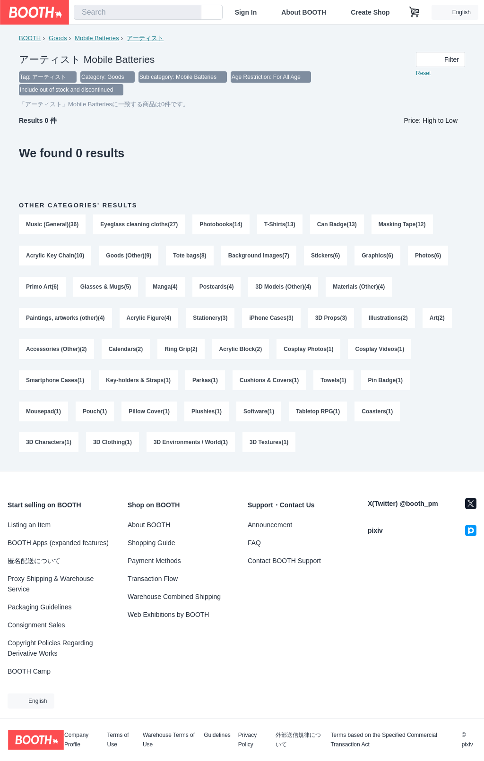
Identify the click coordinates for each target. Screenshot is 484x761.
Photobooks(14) (220, 225)
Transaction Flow (153, 578)
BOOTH (30, 38)
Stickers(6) (325, 256)
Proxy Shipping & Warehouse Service (51, 584)
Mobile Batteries (97, 38)
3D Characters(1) (48, 443)
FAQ (254, 543)
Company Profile (76, 739)
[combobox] (137, 12)
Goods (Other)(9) (128, 256)
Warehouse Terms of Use (169, 739)
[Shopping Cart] (414, 12)
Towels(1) (333, 381)
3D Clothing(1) (112, 443)
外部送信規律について (298, 739)
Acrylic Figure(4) (149, 319)
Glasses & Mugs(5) (105, 287)
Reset (423, 73)
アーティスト (145, 38)
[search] (192, 12)
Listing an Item (29, 525)
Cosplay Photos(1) (308, 350)
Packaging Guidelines (39, 607)
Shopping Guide (151, 543)
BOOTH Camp (29, 671)
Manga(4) (165, 287)
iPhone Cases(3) (272, 319)
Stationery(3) (210, 319)
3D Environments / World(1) (191, 443)
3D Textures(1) (269, 443)
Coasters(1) (377, 412)
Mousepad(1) (43, 412)
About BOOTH (303, 12)
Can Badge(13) (337, 225)
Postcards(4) (216, 287)
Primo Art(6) (42, 287)
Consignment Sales (36, 625)
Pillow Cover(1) (149, 412)
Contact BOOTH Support (284, 560)
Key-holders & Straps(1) (138, 381)
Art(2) (437, 319)
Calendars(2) (126, 350)
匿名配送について (34, 560)
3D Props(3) (331, 319)
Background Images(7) (258, 256)
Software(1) (258, 412)
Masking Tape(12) (402, 225)
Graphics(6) (378, 256)
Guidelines (217, 735)
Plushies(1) (206, 412)
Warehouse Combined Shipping (174, 596)
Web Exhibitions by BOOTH (168, 614)
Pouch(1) (95, 412)
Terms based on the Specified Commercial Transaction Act (383, 739)
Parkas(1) (205, 381)
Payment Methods (154, 560)
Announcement (270, 525)
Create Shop (370, 12)
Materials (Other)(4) (359, 287)
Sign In (246, 12)
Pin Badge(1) (385, 381)
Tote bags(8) (189, 256)
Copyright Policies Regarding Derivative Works (50, 648)
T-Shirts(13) (279, 225)
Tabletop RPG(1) (318, 412)
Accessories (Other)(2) (56, 350)
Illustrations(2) (388, 319)
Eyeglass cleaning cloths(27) (139, 225)
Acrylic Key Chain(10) (55, 256)
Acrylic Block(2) (240, 350)
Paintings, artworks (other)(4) (65, 319)
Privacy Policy (247, 739)
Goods (58, 38)
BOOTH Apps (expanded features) (58, 543)
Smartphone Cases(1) (55, 381)
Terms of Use (118, 739)
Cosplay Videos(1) (380, 350)
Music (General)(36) (52, 225)
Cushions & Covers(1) (269, 381)
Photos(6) (428, 256)
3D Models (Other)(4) (283, 287)
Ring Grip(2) (180, 350)
